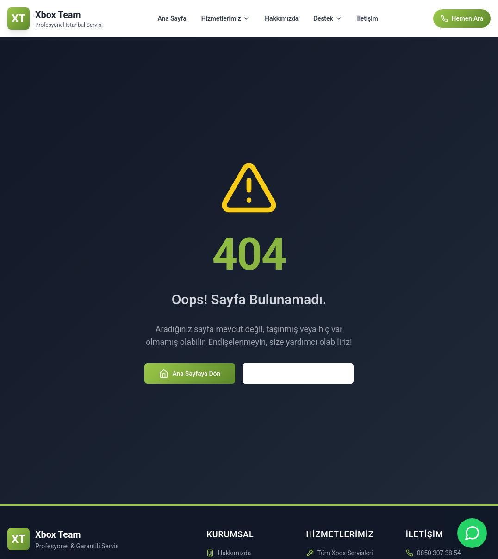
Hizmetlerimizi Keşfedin (298, 373)
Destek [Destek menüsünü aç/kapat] (327, 18)
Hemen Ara (462, 18)
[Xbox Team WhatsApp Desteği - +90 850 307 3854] (472, 533)
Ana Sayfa (172, 18)
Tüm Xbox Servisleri (339, 553)
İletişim (367, 18)
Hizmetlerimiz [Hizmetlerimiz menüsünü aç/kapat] (225, 18)
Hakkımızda (282, 18)
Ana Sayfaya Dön (189, 373)
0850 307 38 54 (439, 553)
